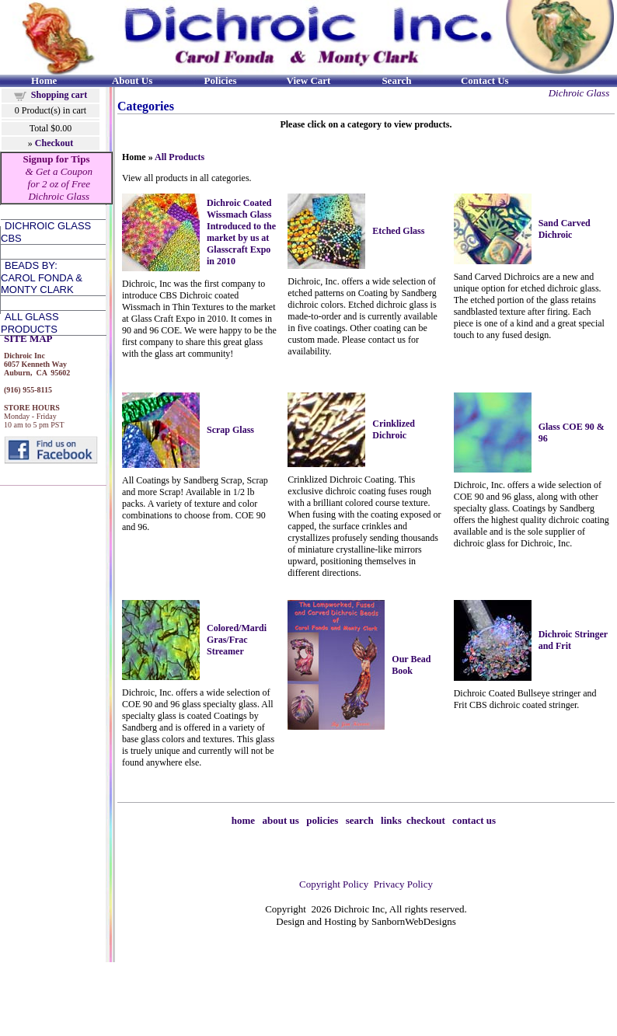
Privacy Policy (403, 884)
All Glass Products (30, 323)
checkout (425, 820)
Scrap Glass (230, 429)
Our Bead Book (411, 665)
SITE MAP (28, 338)
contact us (474, 820)
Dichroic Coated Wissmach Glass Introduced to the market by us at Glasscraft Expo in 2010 (241, 232)
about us (281, 820)
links (391, 820)
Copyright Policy (333, 884)
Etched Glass (398, 230)
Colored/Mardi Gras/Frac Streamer (237, 640)
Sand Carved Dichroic (565, 229)
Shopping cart (59, 94)
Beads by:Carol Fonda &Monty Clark (41, 277)
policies (322, 820)
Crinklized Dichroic (393, 429)
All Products (179, 157)
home (243, 820)
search (360, 820)
